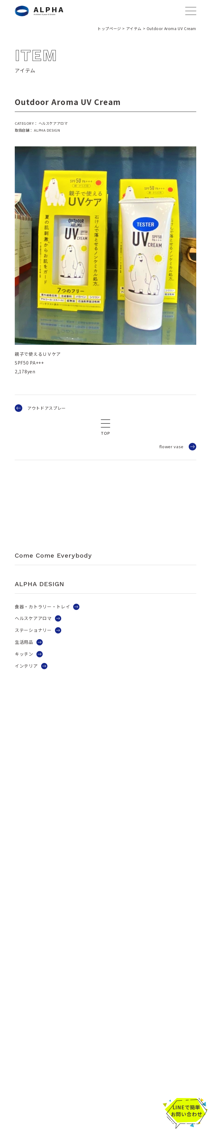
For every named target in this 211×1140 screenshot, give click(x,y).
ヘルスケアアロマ (33, 618)
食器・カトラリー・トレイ (42, 606)
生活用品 (24, 642)
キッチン (24, 654)
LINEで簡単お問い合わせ (187, 1110)
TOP (105, 433)
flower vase (171, 446)
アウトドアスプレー (46, 408)
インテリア (26, 666)
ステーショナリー (33, 630)
